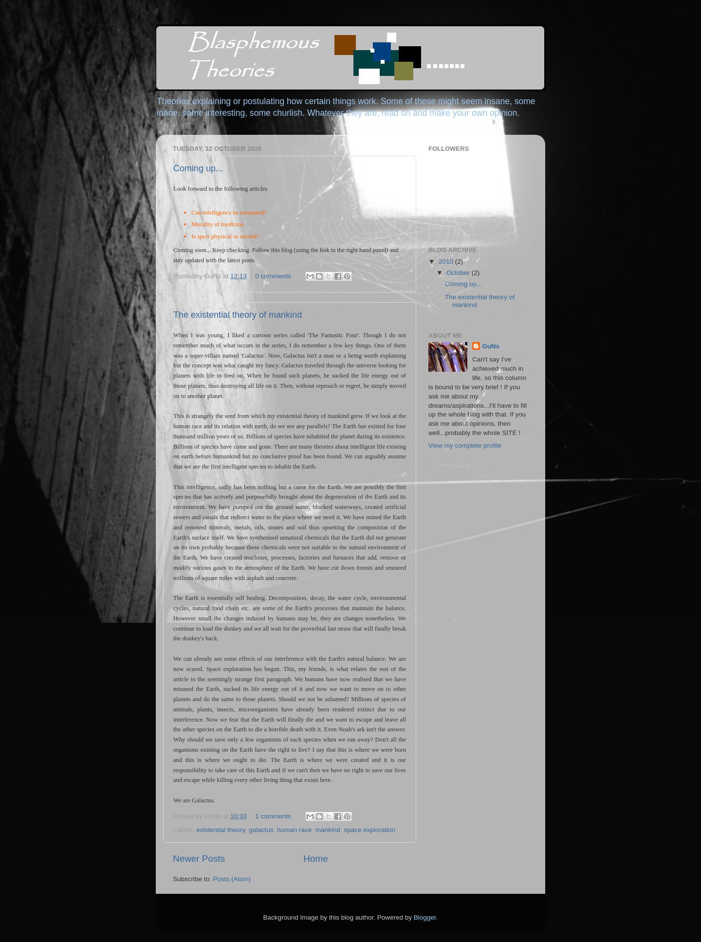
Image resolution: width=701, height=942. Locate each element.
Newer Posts (199, 858)
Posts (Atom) (232, 879)
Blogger (425, 917)
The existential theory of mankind (237, 315)
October (459, 272)
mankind (327, 829)
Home (315, 858)
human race (294, 829)
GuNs (490, 346)
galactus (261, 829)
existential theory (220, 829)
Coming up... (198, 168)
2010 (447, 261)
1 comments (273, 816)
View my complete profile (464, 445)
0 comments (273, 276)
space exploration (369, 829)
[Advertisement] (477, 513)
